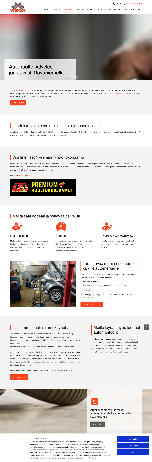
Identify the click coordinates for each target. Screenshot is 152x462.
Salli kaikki (133, 430)
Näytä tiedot (120, 458)
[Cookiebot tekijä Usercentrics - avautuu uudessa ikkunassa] (14, 457)
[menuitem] (43, 9)
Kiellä (133, 443)
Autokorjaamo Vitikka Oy (22, 90)
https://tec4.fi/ (25, 175)
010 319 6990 (135, 3)
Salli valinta (133, 436)
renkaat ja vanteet (123, 93)
